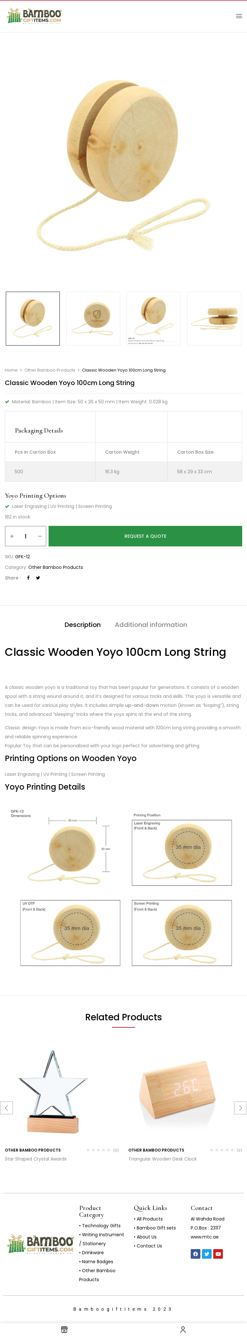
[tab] (83, 625)
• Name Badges (96, 1261)
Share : (13, 578)
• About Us (145, 1237)
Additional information (151, 624)
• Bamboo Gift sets (155, 1228)
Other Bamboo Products (49, 370)
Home (11, 370)
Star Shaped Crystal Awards (36, 1159)
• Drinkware (91, 1252)
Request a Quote (145, 536)
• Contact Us (148, 1246)
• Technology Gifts (100, 1225)
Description (83, 624)
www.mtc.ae (205, 1237)
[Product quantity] (25, 536)
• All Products (148, 1219)
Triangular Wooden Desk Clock (162, 1159)
